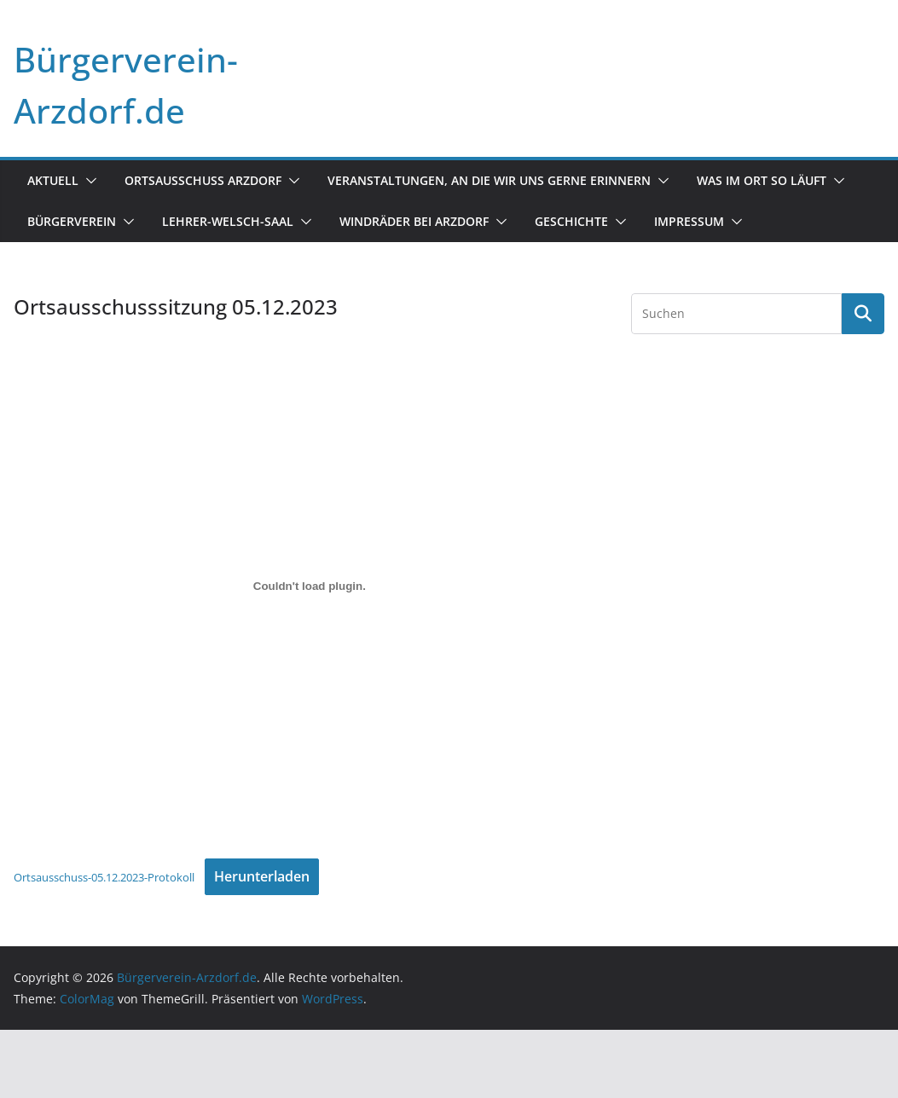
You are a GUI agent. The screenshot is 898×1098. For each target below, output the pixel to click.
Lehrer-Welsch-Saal (227, 221)
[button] (87, 181)
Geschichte (571, 221)
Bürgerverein (71, 221)
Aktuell (52, 180)
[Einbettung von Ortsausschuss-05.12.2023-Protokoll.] (309, 585)
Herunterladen (262, 876)
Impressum (689, 221)
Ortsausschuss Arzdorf (203, 180)
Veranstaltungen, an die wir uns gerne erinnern (489, 180)
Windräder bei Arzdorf (414, 221)
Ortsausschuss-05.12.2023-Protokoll (104, 877)
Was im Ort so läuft (761, 180)
